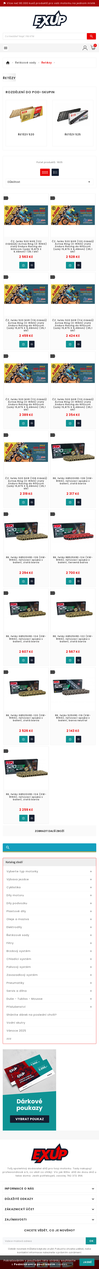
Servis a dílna (17, 991)
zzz (9, 1038)
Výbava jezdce (18, 879)
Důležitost (49, 182)
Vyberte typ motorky (22, 871)
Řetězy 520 (26, 134)
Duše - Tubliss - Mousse (25, 999)
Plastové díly (16, 911)
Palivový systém (19, 967)
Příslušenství (16, 1007)
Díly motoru (15, 895)
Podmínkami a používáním (34, 1264)
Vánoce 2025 (16, 1030)
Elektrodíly (14, 927)
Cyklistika (14, 887)
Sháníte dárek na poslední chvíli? (32, 1015)
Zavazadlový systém (22, 975)
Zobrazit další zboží (49, 831)
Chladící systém (19, 959)
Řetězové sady (18, 935)
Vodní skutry (16, 1023)
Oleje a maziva (18, 919)
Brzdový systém (19, 951)
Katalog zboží (14, 862)
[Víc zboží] (45, 36)
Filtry (10, 943)
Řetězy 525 (73, 134)
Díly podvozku (17, 903)
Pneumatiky (15, 983)
